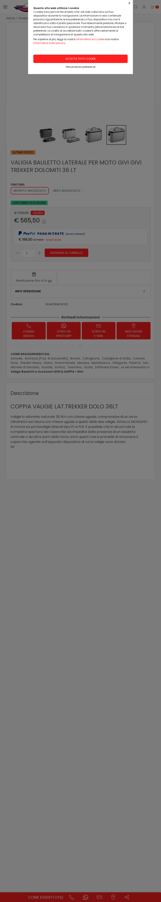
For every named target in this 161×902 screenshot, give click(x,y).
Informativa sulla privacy (49, 43)
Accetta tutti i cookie (80, 58)
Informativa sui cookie (90, 39)
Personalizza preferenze (80, 67)
